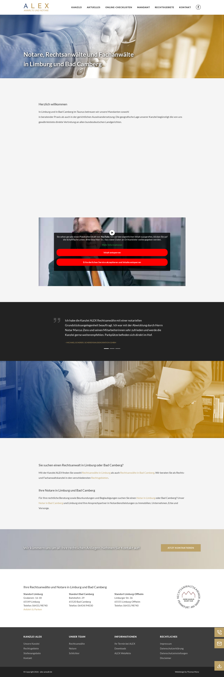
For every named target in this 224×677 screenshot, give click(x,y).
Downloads (120, 648)
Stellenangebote (32, 653)
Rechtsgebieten (99, 477)
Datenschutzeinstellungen (174, 653)
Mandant (143, 7)
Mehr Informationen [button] (112, 244)
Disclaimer (165, 658)
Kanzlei (76, 7)
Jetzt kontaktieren (180, 547)
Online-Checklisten (118, 7)
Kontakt (185, 7)
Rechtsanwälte (77, 643)
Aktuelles (93, 7)
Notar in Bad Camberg (51, 502)
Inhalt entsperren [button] (112, 252)
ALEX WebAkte (122, 653)
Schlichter (74, 653)
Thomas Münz (193, 672)
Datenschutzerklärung (172, 648)
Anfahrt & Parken (32, 609)
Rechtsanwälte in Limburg (96, 472)
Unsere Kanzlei (31, 643)
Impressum (166, 643)
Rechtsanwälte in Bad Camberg (137, 472)
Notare (72, 648)
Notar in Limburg (146, 497)
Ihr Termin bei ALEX (124, 643)
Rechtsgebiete (164, 7)
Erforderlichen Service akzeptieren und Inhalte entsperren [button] (112, 262)
